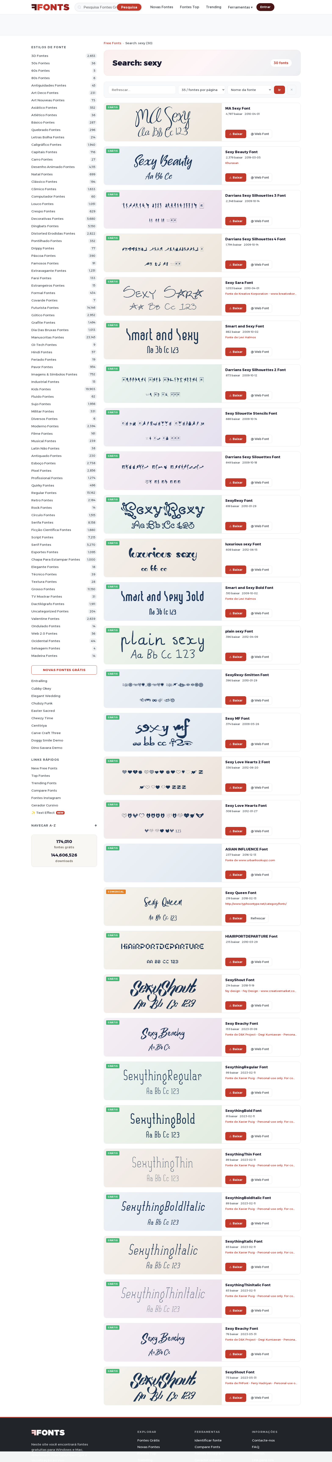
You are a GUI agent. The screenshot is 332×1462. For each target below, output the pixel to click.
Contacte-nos (263, 1440)
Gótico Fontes (43, 315)
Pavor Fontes (42, 367)
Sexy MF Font (237, 718)
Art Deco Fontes (44, 93)
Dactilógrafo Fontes (47, 604)
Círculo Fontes (43, 515)
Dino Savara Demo (46, 748)
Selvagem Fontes (45, 648)
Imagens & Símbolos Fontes (54, 374)
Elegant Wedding (45, 696)
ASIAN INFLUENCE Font (246, 849)
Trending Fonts (44, 783)
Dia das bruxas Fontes (50, 330)
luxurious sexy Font (243, 544)
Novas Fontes (161, 7)
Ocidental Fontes (45, 641)
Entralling (39, 681)
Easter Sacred (43, 711)
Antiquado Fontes (46, 456)
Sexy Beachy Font (241, 1023)
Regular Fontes (44, 493)
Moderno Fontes (45, 426)
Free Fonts (112, 43)
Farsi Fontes (41, 278)
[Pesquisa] (108, 7)
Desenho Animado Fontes (53, 167)
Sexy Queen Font (240, 893)
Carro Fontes (42, 159)
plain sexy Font (239, 631)
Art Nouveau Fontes (48, 100)
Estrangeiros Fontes (48, 285)
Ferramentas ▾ (240, 7)
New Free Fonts (44, 768)
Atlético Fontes (44, 115)
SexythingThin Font (243, 1154)
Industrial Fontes (45, 382)
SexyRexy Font (239, 500)
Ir (279, 90)
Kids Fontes (41, 389)
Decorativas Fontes (47, 219)
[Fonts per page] (201, 89)
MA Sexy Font (237, 108)
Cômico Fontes (43, 189)
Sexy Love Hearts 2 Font (247, 762)
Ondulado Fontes (45, 626)
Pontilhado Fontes (46, 241)
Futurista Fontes (45, 308)
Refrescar (258, 918)
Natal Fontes (42, 174)
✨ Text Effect (48, 813)
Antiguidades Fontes (48, 85)
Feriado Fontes (43, 360)
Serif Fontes (41, 545)
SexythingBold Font (243, 1111)
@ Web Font (260, 134)
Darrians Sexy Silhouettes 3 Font (255, 195)
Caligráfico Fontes (46, 145)
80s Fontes (40, 78)
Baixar (235, 134)
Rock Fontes (41, 508)
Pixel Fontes (41, 471)
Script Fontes (42, 537)
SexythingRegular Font (246, 1067)
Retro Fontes (42, 500)
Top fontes (40, 776)
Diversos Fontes (44, 419)
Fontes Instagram (46, 798)
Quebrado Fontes (46, 130)
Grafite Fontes (43, 322)
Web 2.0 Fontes (44, 633)
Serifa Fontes (42, 522)
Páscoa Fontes (43, 256)
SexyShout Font (240, 980)
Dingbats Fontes (45, 226)
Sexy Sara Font (239, 283)
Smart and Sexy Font (244, 326)
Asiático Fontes (44, 108)
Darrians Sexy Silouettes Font (252, 457)
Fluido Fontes (42, 397)
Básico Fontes (43, 122)
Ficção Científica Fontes (51, 530)
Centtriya (39, 725)
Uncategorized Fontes (50, 611)
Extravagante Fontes (48, 271)
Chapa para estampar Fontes (55, 559)
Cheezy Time (42, 718)
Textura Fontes (44, 582)
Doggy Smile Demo (47, 740)
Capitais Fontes (44, 152)
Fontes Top (189, 7)
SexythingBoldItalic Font (248, 1198)
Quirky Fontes (42, 485)
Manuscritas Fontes (47, 337)
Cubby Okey (41, 688)
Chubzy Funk (42, 703)
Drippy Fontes (42, 248)
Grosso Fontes (43, 589)
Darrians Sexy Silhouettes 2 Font (255, 370)
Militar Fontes (42, 411)
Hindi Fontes (41, 352)
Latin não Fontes (45, 448)
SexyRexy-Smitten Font (247, 675)
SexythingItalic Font (244, 1241)
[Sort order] (249, 89)
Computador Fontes (48, 196)
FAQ (255, 1447)
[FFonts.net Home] (50, 7)
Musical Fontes (43, 441)
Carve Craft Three (46, 733)
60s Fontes (40, 71)
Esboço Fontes (43, 463)
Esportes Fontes (44, 552)
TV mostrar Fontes (46, 596)
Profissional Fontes (47, 478)
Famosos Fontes (45, 263)
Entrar (265, 7)
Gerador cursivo (44, 805)
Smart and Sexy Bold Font (249, 588)
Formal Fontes (43, 293)
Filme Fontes (42, 434)
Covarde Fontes (44, 300)
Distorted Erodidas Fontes (53, 233)
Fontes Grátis (148, 1440)
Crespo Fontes (43, 211)
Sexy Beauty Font (241, 152)
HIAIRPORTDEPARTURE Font (251, 936)
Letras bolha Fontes (47, 137)
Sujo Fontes (41, 404)
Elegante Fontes (45, 567)
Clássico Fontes (44, 182)
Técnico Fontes (44, 574)
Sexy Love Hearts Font (246, 805)
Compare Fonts (44, 790)
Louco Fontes (42, 204)
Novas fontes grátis (64, 670)
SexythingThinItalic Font (248, 1285)
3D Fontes (39, 56)
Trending (213, 7)
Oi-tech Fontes (44, 345)
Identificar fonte (208, 1440)
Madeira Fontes (44, 656)
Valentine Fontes (45, 619)
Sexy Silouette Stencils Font (251, 413)
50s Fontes (40, 63)
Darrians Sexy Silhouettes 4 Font (255, 239)
